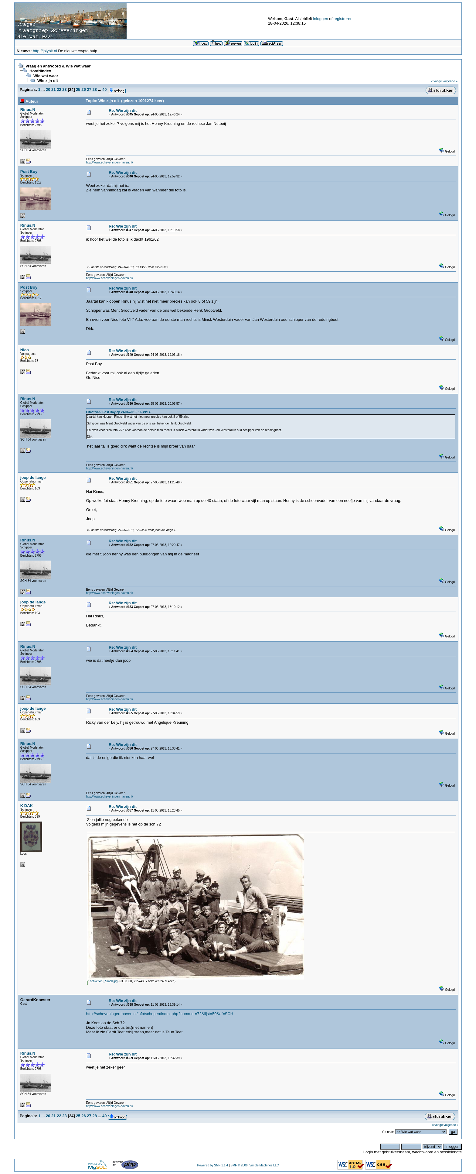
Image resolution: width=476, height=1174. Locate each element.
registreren (343, 18)
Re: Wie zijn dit (123, 110)
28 (94, 89)
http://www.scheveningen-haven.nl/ (109, 162)
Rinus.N (27, 109)
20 (48, 89)
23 (64, 89)
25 (78, 89)
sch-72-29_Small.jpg (102, 981)
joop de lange (33, 477)
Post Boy (28, 171)
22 (59, 89)
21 (53, 89)
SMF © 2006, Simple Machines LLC (254, 1165)
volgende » (450, 81)
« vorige (436, 81)
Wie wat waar (45, 76)
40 (104, 89)
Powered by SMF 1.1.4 (212, 1165)
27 (89, 89)
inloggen (320, 18)
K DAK (26, 805)
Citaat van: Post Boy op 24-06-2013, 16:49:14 (118, 412)
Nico (24, 350)
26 (83, 89)
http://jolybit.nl (45, 51)
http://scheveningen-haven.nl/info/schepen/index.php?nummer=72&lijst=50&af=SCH (159, 1013)
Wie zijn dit (47, 80)
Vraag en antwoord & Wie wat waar (57, 66)
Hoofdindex (40, 71)
